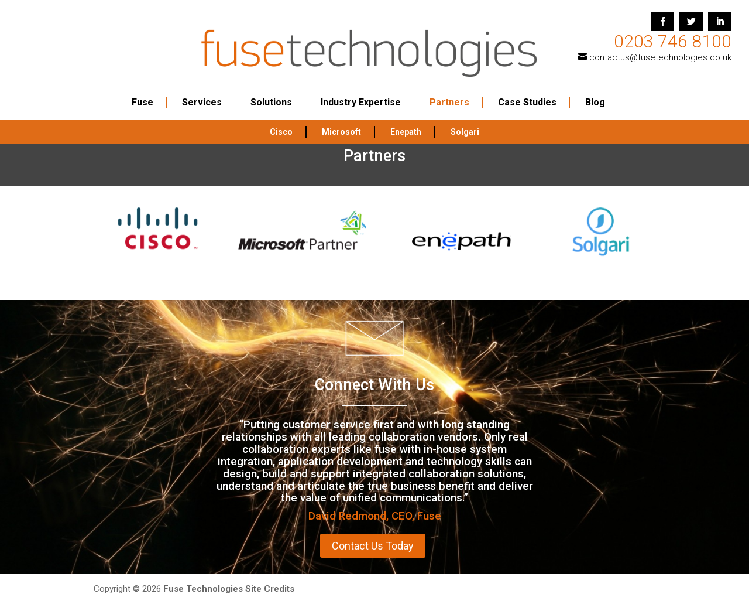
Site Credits (269, 588)
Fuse (142, 92)
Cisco (281, 122)
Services (202, 92)
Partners (449, 92)
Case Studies (527, 92)
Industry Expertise (361, 92)
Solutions (271, 92)
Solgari (465, 122)
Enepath (405, 122)
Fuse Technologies (203, 588)
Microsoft (341, 122)
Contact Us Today (373, 546)
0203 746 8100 (672, 41)
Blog (595, 92)
